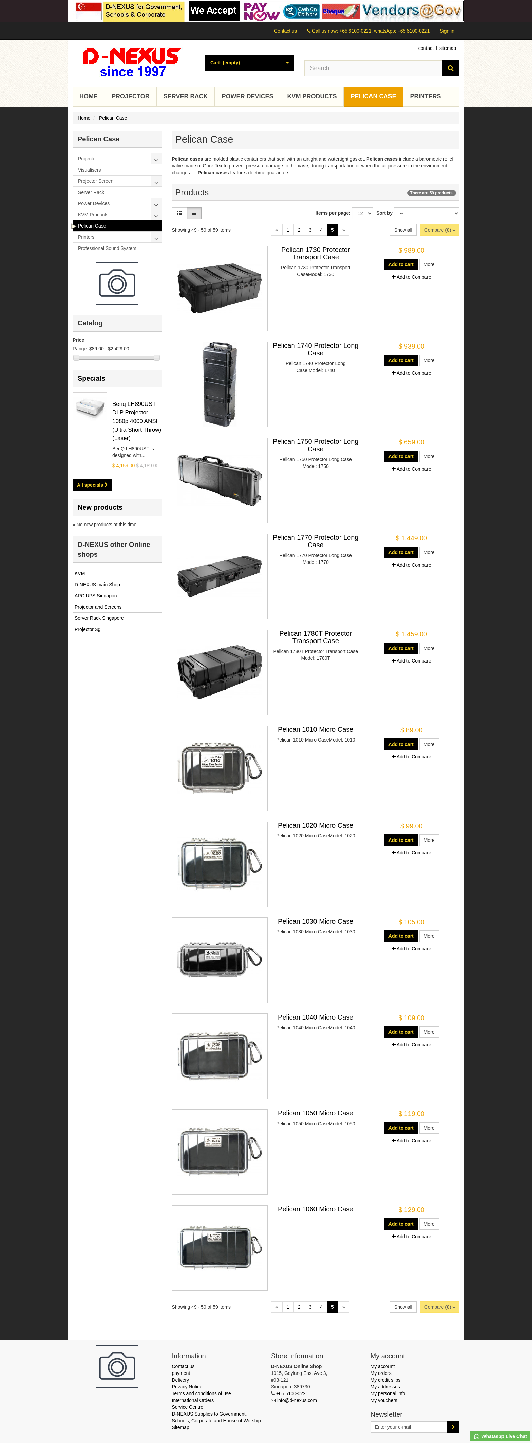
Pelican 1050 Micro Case (315, 1113)
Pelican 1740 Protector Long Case (315, 349)
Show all (403, 230)
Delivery (180, 1380)
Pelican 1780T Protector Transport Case (315, 637)
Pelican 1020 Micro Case (315, 825)
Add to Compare (411, 277)
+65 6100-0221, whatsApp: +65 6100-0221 (384, 31)
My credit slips (385, 1380)
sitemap (447, 48)
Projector (131, 96)
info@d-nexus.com (297, 1400)
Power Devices (247, 96)
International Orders (193, 1400)
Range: (80, 348)
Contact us (285, 31)
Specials (91, 378)
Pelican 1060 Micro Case (315, 1209)
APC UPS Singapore (96, 595)
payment (181, 1373)
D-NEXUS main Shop (97, 584)
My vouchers (383, 1400)
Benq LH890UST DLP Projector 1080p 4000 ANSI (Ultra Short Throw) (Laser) (136, 421)
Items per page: (333, 213)
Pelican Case (373, 96)
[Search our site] (373, 68)
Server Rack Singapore (99, 618)
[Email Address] (409, 1427)
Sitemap (180, 1427)
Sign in (447, 31)
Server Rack (186, 96)
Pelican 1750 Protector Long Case (315, 445)
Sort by (384, 213)
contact (426, 48)
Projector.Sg (87, 629)
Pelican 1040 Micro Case (315, 1017)
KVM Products (312, 96)
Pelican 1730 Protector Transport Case (315, 253)
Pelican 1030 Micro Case (315, 921)
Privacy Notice (187, 1386)
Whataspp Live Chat (500, 1436)
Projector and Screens (98, 607)
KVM (80, 573)
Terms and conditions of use (201, 1393)
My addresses (385, 1386)
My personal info (387, 1393)
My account (382, 1366)
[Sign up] (453, 1427)
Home (88, 96)
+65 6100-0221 (292, 1393)
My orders (381, 1373)
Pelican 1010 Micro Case (315, 729)
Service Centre (188, 1407)
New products (100, 507)
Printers (425, 96)
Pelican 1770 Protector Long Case (315, 541)
